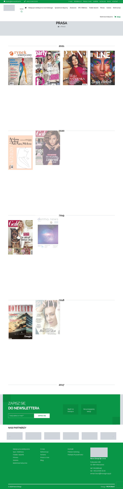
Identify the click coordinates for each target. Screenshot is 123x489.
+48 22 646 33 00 (32, 1)
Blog (109, 1)
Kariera (95, 1)
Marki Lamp (117, 8)
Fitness (102, 8)
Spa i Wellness (18, 452)
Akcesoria (73, 8)
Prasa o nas (87, 1)
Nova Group (17, 486)
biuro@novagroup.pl (13, 1)
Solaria (109, 8)
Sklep (117, 17)
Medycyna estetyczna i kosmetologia (40, 8)
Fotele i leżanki (93, 8)
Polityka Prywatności (75, 454)
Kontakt (115, 1)
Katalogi (103, 1)
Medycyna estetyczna (21, 449)
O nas (70, 1)
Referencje (78, 1)
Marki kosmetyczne (106, 17)
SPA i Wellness (82, 8)
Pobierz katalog (73, 452)
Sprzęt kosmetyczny (61, 8)
